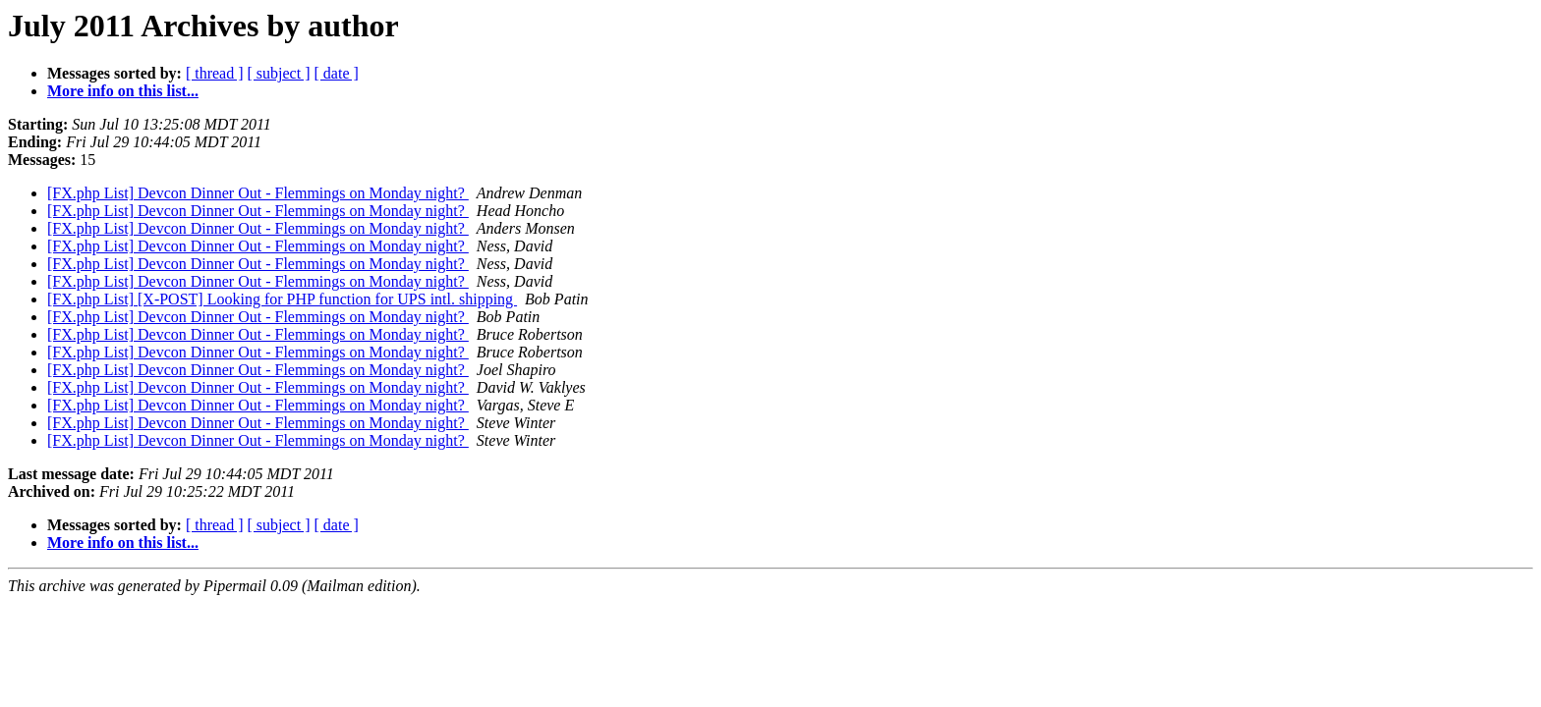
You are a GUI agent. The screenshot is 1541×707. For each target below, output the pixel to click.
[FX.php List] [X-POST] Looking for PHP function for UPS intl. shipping (282, 299)
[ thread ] (215, 73)
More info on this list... (123, 90)
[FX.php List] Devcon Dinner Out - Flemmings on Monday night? (258, 193)
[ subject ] (279, 73)
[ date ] (336, 73)
